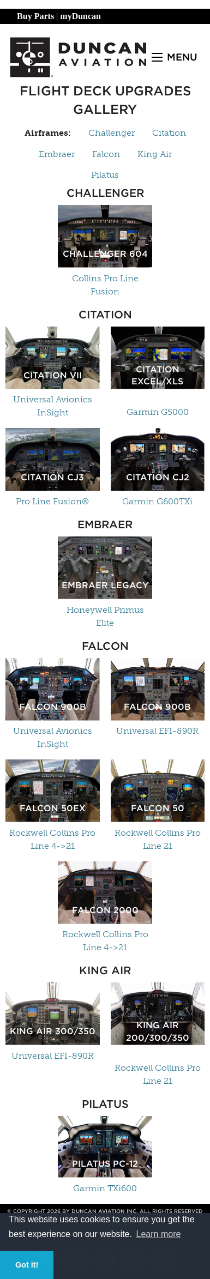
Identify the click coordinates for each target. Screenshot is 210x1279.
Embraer (57, 154)
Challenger (111, 133)
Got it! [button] (26, 1264)
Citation (169, 133)
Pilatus (105, 175)
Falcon (106, 154)
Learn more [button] (158, 1234)
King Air (154, 154)
